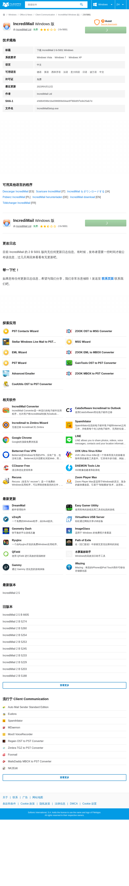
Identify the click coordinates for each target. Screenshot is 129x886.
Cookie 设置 (89, 803)
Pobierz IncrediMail (14, 197)
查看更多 (64, 685)
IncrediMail (33, 24)
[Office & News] (26, 14)
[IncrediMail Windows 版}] (68, 14)
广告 (25, 797)
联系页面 (108, 278)
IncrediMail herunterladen (48, 197)
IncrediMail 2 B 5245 (15, 648)
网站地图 (37, 797)
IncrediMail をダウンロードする (86, 191)
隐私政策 (45, 803)
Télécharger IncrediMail (16, 202)
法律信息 (60, 803)
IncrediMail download (82, 197)
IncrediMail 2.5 (11, 592)
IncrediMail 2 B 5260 (15, 628)
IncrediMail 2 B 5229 (15, 662)
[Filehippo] (12, 4)
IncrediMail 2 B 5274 (15, 621)
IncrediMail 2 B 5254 (15, 635)
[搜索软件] (81, 4)
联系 (15, 797)
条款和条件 (9, 803)
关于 (5, 797)
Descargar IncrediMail (15, 191)
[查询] (56, 4)
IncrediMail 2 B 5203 (15, 669)
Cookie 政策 (28, 803)
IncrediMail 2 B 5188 (15, 675)
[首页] (4, 14)
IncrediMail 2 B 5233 (15, 655)
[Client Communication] (45, 14)
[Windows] (12, 14)
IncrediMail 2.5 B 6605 (16, 614)
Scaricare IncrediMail (48, 191)
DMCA (74, 803)
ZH (120, 5)
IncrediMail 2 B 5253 (15, 641)
